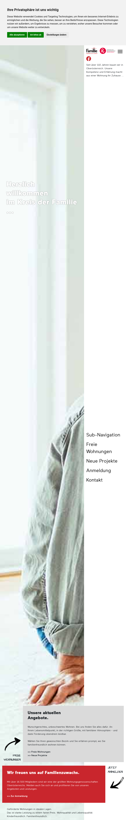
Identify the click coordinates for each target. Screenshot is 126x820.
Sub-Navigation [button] (103, 435)
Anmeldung (98, 470)
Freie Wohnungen (99, 448)
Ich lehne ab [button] (35, 35)
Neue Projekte (102, 461)
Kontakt (94, 480)
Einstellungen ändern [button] (56, 35)
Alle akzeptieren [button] (17, 35)
